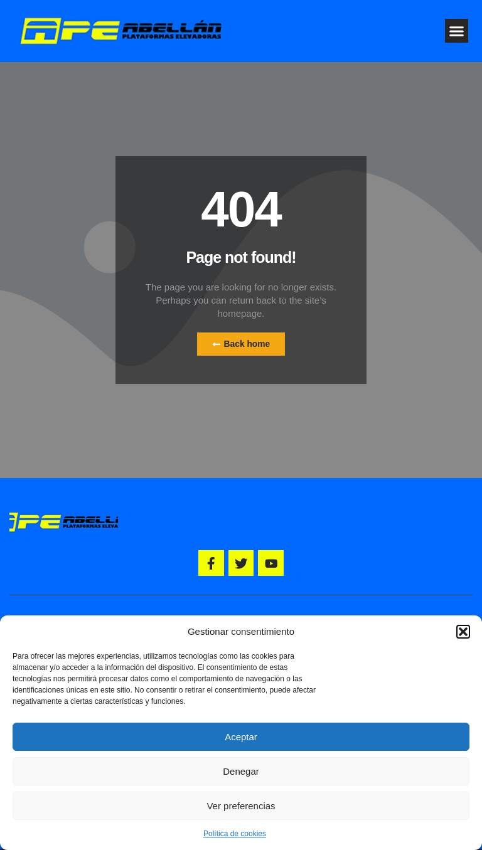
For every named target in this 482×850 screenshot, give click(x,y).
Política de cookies (234, 833)
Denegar (241, 771)
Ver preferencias (240, 805)
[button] (463, 631)
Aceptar (241, 736)
